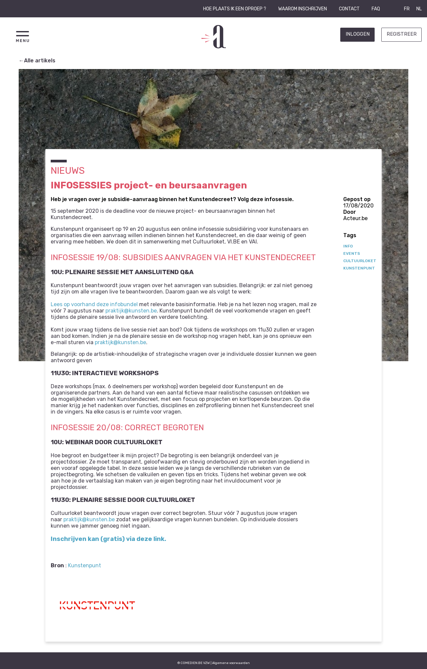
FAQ (376, 9)
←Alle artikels (37, 60)
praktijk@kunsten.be (131, 310)
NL (419, 9)
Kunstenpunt (84, 565)
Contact (349, 9)
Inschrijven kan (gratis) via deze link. (108, 539)
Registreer (402, 34)
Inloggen (358, 34)
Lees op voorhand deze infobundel (94, 304)
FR (407, 9)
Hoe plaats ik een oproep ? (234, 9)
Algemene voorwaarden (231, 663)
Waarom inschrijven (302, 9)
